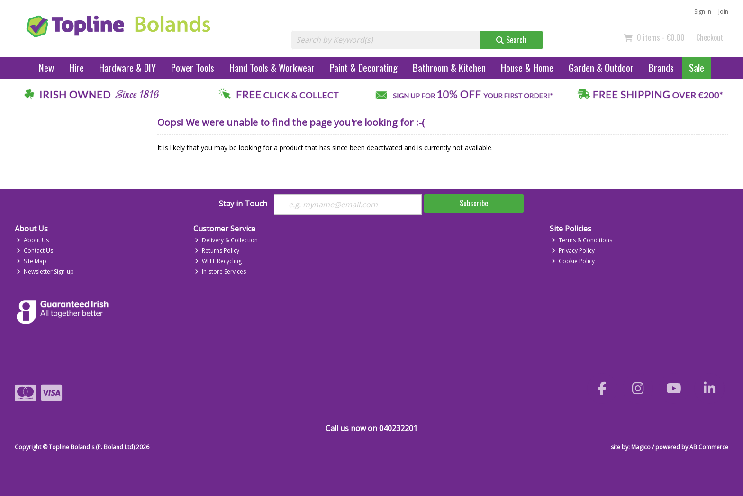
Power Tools (192, 67)
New (46, 67)
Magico (641, 447)
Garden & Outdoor (601, 67)
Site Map (31, 261)
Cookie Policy (573, 261)
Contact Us (35, 251)
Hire (76, 67)
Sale (696, 67)
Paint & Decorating (364, 67)
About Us (33, 240)
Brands (661, 67)
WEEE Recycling (218, 261)
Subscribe (474, 203)
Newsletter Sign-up (45, 271)
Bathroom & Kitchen (449, 67)
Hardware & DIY (127, 67)
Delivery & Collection (226, 240)
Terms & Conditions (582, 240)
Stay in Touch (243, 204)
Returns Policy (217, 251)
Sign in (702, 12)
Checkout (709, 37)
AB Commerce (708, 447)
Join (723, 12)
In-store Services (220, 271)
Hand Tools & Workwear (272, 67)
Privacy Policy (573, 251)
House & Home (527, 67)
